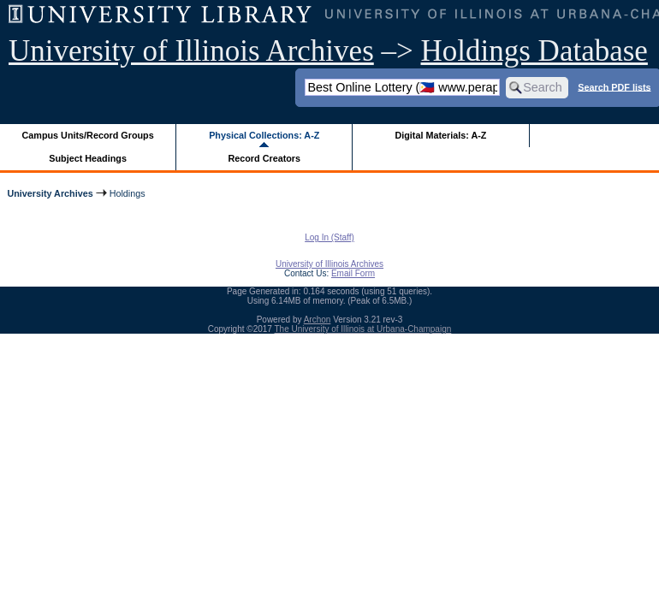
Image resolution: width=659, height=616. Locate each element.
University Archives (49, 193)
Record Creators (264, 158)
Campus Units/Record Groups (88, 135)
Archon (317, 319)
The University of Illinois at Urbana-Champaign (363, 329)
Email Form (353, 273)
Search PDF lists (614, 86)
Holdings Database (534, 51)
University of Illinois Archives (191, 51)
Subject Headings (88, 158)
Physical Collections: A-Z (264, 135)
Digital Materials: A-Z (440, 135)
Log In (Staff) (329, 237)
